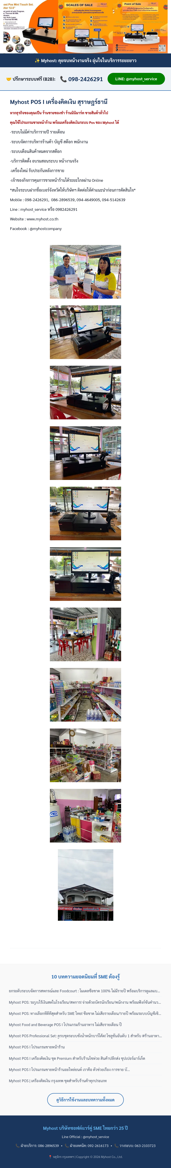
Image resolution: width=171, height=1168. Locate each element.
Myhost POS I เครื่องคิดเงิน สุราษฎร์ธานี (59, 101)
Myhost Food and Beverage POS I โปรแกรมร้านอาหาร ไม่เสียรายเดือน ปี (65, 1024)
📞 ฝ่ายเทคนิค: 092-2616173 (86, 1145)
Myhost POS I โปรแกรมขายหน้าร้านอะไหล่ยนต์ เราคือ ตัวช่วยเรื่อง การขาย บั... (69, 1069)
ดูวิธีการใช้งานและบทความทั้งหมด (86, 1099)
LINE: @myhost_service (136, 78)
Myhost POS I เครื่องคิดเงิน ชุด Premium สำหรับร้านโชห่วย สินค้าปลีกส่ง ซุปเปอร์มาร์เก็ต (77, 1058)
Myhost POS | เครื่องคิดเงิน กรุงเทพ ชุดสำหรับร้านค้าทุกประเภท (58, 1080)
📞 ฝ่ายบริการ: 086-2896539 (37, 1145)
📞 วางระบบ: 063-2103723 (134, 1145)
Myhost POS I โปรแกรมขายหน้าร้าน (37, 1046)
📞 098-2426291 (81, 78)
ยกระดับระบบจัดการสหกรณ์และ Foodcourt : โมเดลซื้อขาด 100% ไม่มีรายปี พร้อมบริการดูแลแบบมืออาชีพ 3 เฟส (84, 991)
